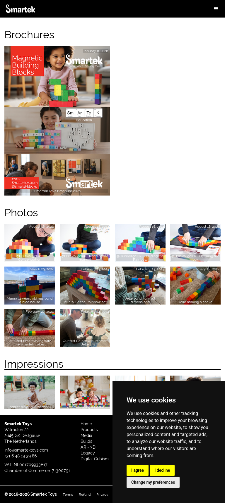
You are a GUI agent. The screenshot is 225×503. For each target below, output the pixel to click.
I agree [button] (137, 470)
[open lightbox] (29, 243)
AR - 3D (88, 447)
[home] (20, 11)
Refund (85, 494)
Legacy (88, 453)
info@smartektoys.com (26, 450)
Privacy (102, 494)
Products (89, 429)
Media (86, 435)
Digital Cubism (95, 459)
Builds (86, 441)
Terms (68, 494)
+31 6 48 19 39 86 (20, 456)
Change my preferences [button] (153, 482)
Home (86, 423)
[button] (216, 9)
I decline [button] (162, 470)
